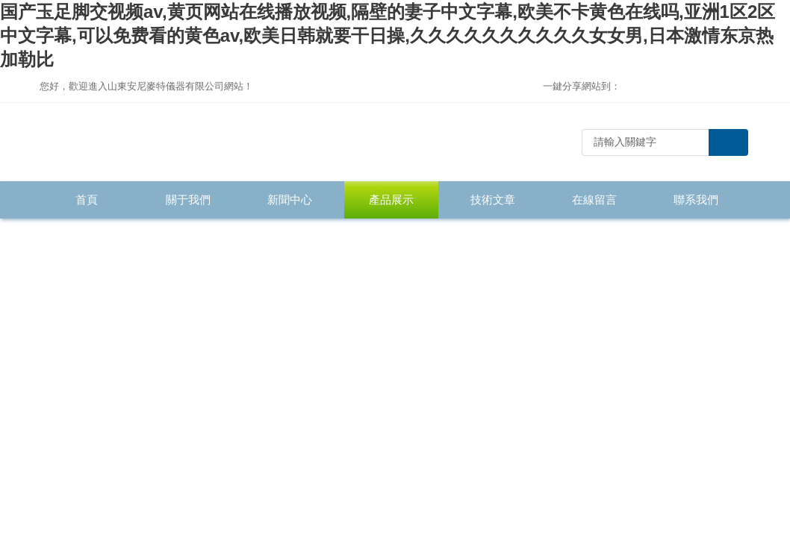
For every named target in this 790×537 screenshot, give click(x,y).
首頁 (86, 199)
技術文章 (492, 199)
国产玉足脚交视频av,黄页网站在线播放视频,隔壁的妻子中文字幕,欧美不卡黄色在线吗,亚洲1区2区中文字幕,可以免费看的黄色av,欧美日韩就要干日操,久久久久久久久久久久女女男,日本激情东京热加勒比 (387, 35)
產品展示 (391, 199)
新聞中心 (289, 199)
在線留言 (594, 199)
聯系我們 (696, 199)
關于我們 (188, 199)
